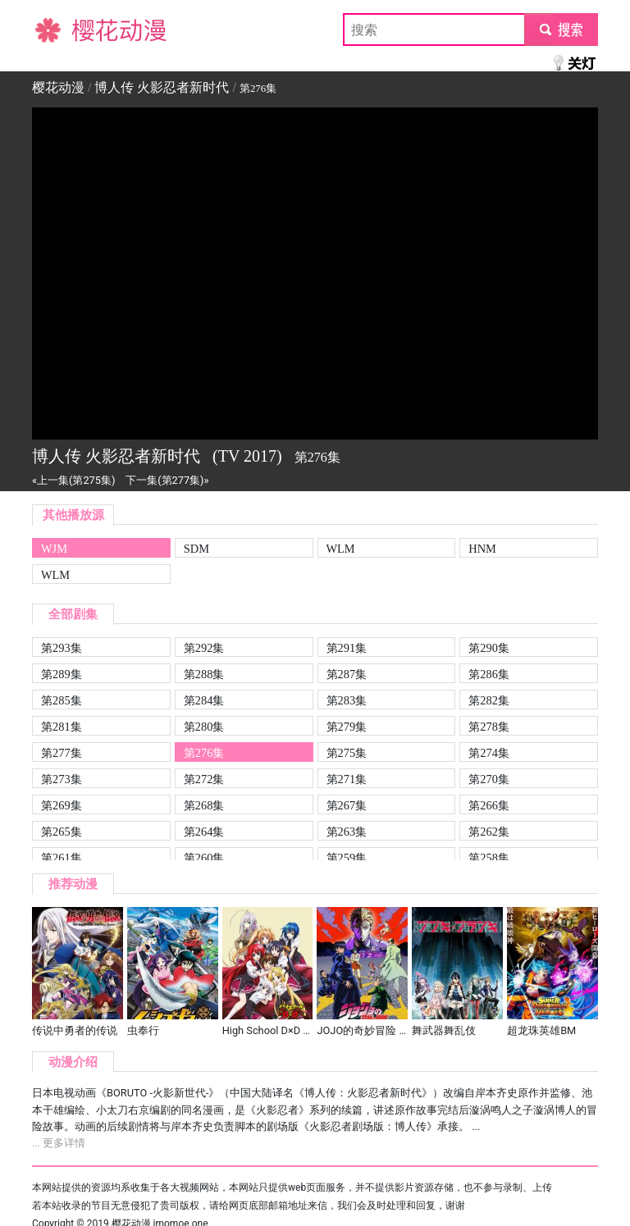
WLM (340, 548)
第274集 (488, 752)
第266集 (488, 805)
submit (561, 29)
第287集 (347, 674)
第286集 (488, 674)
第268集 (204, 805)
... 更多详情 (58, 1143)
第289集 (61, 674)
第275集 (347, 752)
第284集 (204, 700)
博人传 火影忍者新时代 (161, 87)
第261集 (61, 857)
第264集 (204, 831)
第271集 (347, 779)
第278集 (488, 726)
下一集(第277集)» (167, 480)
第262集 (488, 831)
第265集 (61, 831)
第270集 (488, 779)
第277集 (61, 752)
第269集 (61, 805)
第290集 (488, 647)
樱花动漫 (58, 29)
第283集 (347, 700)
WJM (54, 548)
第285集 (61, 700)
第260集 (204, 857)
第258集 (488, 857)
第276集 (204, 752)
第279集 (347, 726)
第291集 (347, 647)
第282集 (488, 700)
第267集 (347, 805)
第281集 (61, 726)
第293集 (61, 647)
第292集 (204, 647)
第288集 (204, 674)
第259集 (347, 857)
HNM (482, 548)
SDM (196, 548)
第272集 (204, 779)
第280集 (204, 726)
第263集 (347, 831)
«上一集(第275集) (73, 480)
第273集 (61, 779)
